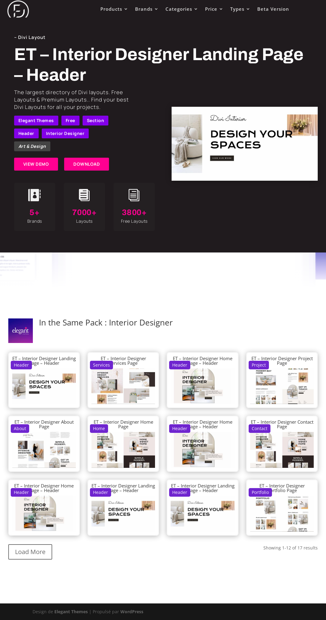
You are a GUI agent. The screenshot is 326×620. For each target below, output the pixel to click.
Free (70, 120)
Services (101, 365)
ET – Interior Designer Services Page (123, 360)
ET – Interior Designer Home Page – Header (202, 360)
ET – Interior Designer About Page (44, 424)
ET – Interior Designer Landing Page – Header (44, 360)
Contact (259, 428)
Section (95, 120)
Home (99, 428)
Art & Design (32, 146)
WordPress (131, 611)
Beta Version (273, 9)
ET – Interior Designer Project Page (282, 360)
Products (111, 9)
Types (237, 9)
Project (259, 365)
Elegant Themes (36, 120)
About (20, 428)
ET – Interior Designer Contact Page (282, 424)
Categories (178, 9)
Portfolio (260, 492)
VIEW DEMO (36, 164)
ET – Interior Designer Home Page (123, 424)
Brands (144, 9)
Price (211, 9)
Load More (30, 552)
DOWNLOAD (86, 164)
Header (26, 133)
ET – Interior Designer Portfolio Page (282, 488)
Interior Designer (65, 133)
